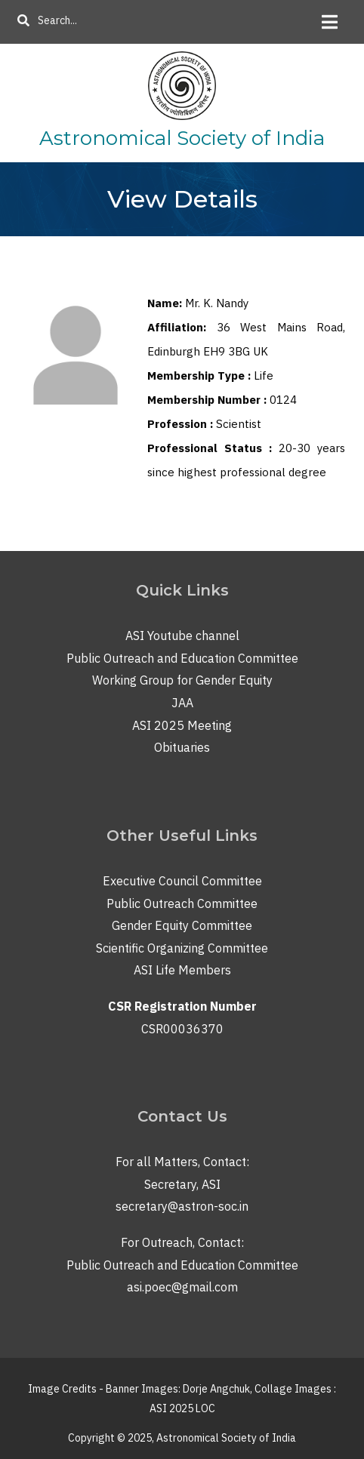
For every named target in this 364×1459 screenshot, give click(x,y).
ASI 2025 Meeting (182, 725)
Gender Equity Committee (182, 925)
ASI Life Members (182, 969)
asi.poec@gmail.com (182, 1286)
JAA (182, 702)
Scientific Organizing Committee (182, 948)
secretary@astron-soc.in (182, 1206)
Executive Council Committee (182, 880)
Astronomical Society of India (182, 138)
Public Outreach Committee (182, 903)
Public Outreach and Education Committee (182, 658)
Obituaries (182, 747)
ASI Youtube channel (182, 635)
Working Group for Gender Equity (182, 680)
